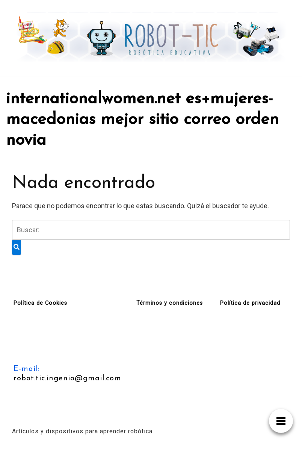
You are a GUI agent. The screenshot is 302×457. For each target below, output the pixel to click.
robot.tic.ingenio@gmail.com (67, 378)
